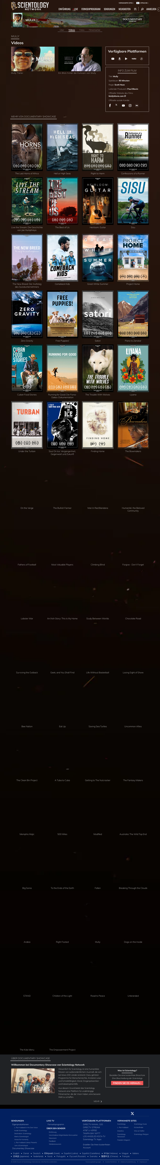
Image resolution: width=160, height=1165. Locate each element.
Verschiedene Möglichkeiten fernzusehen (63, 1135)
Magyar (125, 1153)
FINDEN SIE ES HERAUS (127, 1083)
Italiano (135, 1153)
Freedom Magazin (123, 1140)
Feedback (52, 1141)
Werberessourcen (55, 1144)
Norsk (50, 1156)
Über (62, 30)
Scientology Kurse (140, 1124)
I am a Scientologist (21, 1145)
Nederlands (38, 1156)
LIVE (76, 9)
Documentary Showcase (23, 1148)
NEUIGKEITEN (125, 9)
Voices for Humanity (21, 1139)
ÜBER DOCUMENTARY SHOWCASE (30, 1058)
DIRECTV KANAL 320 (93, 1124)
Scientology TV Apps (92, 1139)
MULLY (30, 20)
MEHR (98, 1101)
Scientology (121, 1124)
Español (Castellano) (91, 1153)
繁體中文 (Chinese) (109, 1156)
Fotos (81, 30)
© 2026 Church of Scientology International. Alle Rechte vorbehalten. (34, 1162)
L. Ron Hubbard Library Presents (25, 1142)
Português (61, 1156)
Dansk (26, 1153)
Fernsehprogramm (56, 1124)
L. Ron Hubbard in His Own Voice (26, 1127)
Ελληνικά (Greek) (52, 1153)
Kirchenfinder (138, 1127)
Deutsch (36, 1153)
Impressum (143, 1162)
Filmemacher (94, 30)
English (16, 1153)
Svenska (93, 1156)
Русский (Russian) (78, 1156)
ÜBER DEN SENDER (56, 1128)
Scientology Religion (141, 1134)
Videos (72, 30)
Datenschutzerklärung (128, 1162)
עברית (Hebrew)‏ (111, 1153)
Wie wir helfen (139, 1131)
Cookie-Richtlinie (111, 1162)
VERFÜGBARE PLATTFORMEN (96, 1120)
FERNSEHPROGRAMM (90, 9)
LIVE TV (50, 1120)
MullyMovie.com (116, 96)
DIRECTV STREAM (91, 1127)
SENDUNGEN (109, 9)
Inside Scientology (20, 1130)
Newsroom (53, 1138)
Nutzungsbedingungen (93, 1162)
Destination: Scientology (22, 1133)
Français (126, 1156)
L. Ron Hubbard (122, 1127)
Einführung (52, 1132)
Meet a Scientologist (21, 1136)
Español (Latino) (71, 1153)
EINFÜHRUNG (65, 9)
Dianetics (120, 1131)
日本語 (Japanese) (21, 1156)
